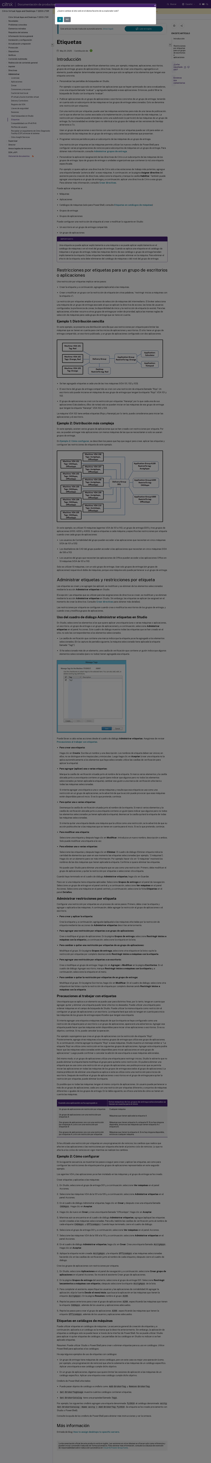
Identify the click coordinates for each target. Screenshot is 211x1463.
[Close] (155, 5)
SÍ (60, 19)
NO (67, 19)
